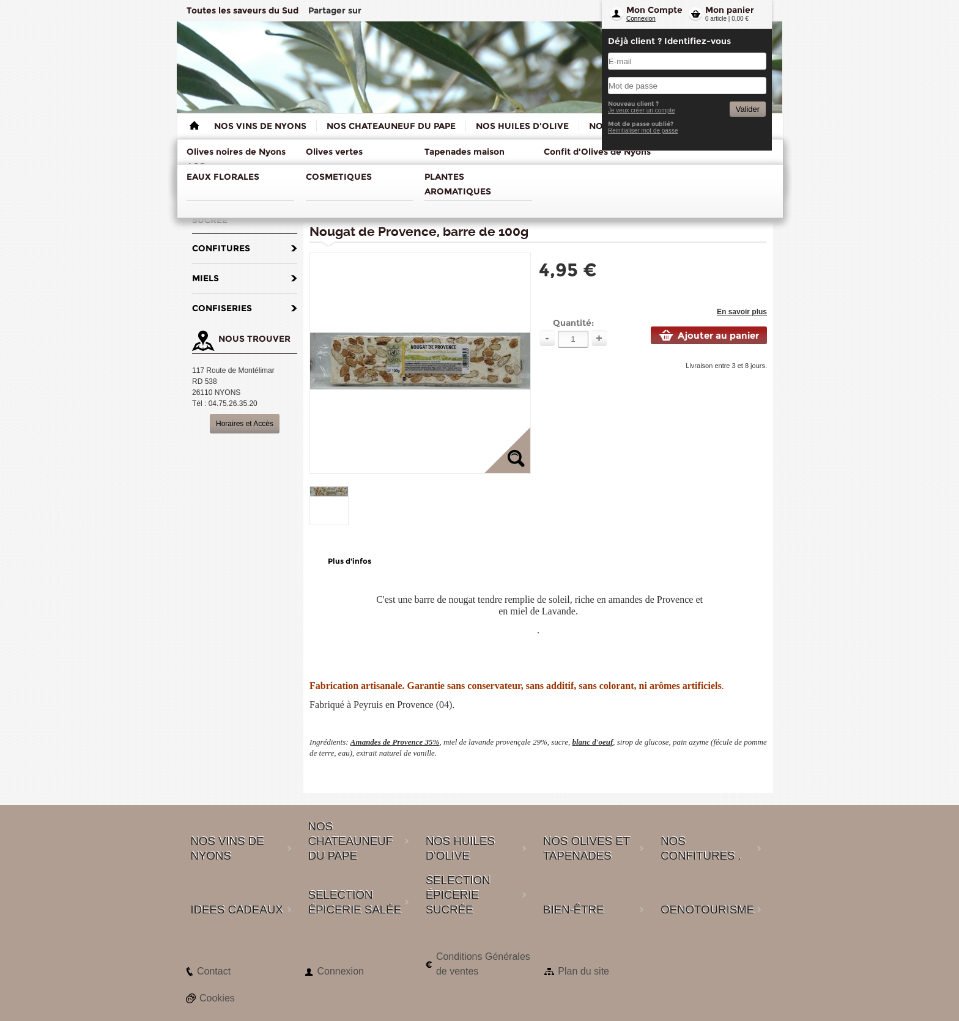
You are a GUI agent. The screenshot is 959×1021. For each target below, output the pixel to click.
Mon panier (729, 9)
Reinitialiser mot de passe (643, 130)
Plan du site (583, 971)
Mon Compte (654, 9)
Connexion (641, 18)
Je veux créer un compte (641, 110)
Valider (748, 109)
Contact (214, 971)
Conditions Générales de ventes (483, 963)
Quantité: (573, 322)
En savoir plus (742, 312)
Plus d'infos (349, 561)
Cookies (217, 998)
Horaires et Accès (244, 423)
